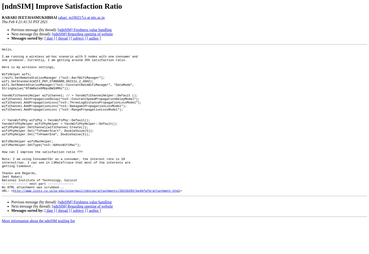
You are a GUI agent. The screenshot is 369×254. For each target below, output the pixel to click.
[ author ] (94, 38)
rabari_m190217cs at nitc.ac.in (81, 18)
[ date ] (49, 38)
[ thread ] (63, 38)
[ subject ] (78, 38)
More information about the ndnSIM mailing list (38, 250)
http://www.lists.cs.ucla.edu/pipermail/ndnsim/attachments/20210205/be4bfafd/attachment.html (96, 219)
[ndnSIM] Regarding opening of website (82, 34)
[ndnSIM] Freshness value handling (85, 30)
